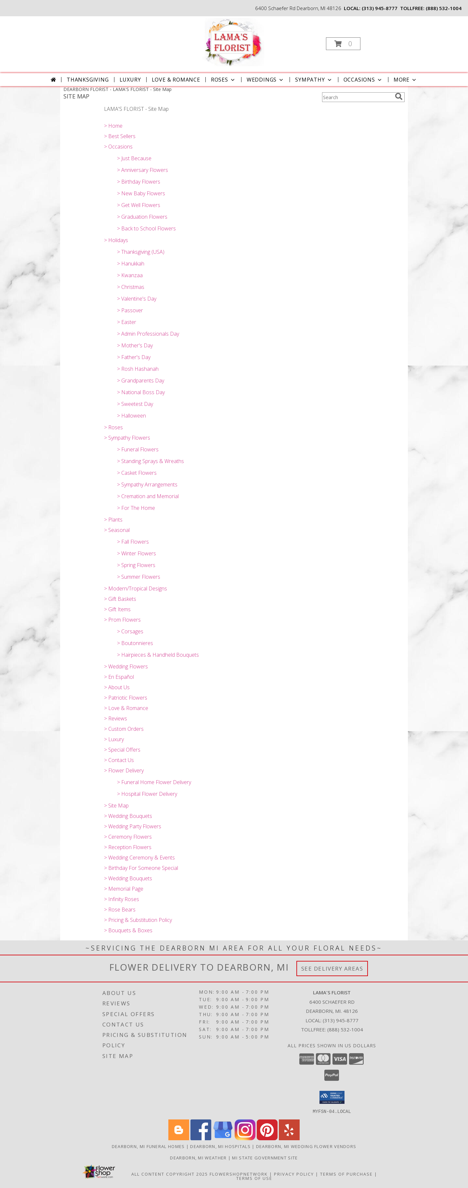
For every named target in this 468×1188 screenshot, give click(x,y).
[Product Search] (357, 97)
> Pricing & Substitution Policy (138, 919)
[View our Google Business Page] (223, 1138)
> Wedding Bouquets (128, 816)
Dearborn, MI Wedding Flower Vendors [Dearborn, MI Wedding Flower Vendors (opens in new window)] (306, 1146)
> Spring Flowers (136, 565)
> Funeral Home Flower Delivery (154, 782)
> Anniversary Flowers (142, 170)
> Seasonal (117, 530)
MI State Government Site (265, 1157)
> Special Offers (122, 749)
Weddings (265, 79)
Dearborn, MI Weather (198, 1157)
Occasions (363, 79)
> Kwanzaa (130, 275)
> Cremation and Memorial (148, 496)
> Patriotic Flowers (125, 697)
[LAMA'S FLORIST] (233, 42)
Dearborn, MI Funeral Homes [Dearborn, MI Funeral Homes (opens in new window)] (148, 1146)
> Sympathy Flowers (127, 437)
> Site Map (116, 805)
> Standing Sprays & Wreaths (150, 461)
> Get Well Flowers (138, 205)
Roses (223, 79)
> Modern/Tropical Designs (135, 588)
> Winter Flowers (136, 553)
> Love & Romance (126, 708)
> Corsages (130, 631)
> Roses (113, 427)
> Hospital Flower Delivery (147, 793)
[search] (398, 96)
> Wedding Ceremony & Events (139, 857)
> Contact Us (119, 760)
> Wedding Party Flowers (132, 826)
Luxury (130, 79)
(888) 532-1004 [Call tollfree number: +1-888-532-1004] (444, 8)
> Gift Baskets (120, 598)
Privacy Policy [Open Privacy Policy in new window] (294, 1174)
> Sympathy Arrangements (147, 484)
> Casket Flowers (137, 472)
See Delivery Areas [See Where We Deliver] (332, 968)
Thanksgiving (88, 79)
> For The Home (136, 507)
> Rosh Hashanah (138, 368)
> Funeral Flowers (138, 449)
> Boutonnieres (135, 643)
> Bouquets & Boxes (128, 930)
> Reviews (115, 718)
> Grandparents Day (140, 380)
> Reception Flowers (127, 847)
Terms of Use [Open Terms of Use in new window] (254, 1178)
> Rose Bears (120, 909)
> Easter (126, 322)
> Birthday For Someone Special (141, 868)
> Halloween (131, 415)
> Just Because (134, 158)
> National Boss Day (141, 392)
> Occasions (118, 146)
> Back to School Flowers (146, 228)
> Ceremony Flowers (128, 836)
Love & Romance (176, 79)
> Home (113, 125)
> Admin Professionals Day (148, 333)
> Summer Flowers (138, 576)
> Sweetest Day (135, 403)
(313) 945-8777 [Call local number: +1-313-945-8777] (379, 8)
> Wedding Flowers (126, 666)
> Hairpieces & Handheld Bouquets (158, 654)
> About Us (117, 687)
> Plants (113, 519)
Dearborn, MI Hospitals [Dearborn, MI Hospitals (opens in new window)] (220, 1146)
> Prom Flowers (122, 619)
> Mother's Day (135, 345)
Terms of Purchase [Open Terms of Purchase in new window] (346, 1174)
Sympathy (313, 79)
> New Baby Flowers (141, 193)
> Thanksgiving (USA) (140, 251)
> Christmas (130, 287)
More (405, 79)
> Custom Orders (124, 728)
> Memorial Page (123, 888)
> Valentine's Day (136, 298)
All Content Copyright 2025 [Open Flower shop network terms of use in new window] (169, 1174)
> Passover (130, 310)
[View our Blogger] (178, 1138)
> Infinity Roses (121, 899)
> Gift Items (117, 609)
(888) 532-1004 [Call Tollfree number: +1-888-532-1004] (345, 1029)
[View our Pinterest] (267, 1138)
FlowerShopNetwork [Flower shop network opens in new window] (239, 1174)
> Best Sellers (120, 136)
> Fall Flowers (133, 541)
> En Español (119, 676)
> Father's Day (133, 357)
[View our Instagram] (245, 1138)
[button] (343, 43)
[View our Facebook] (200, 1138)
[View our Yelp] (289, 1138)
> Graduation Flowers (142, 216)
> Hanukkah (130, 263)
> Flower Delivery (124, 770)
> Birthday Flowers (138, 181)
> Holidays (116, 240)
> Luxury (114, 739)
